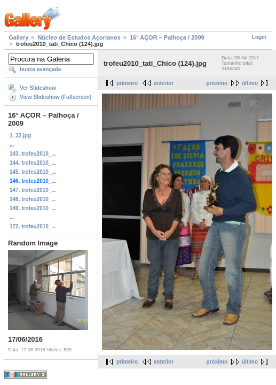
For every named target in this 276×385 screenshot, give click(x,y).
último (250, 83)
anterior (164, 83)
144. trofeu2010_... (33, 163)
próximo (217, 83)
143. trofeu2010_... (33, 154)
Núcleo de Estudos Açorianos (78, 37)
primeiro (127, 83)
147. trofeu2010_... (33, 190)
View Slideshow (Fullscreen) (55, 97)
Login (259, 37)
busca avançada (40, 69)
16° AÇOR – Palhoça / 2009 (167, 37)
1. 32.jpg (20, 135)
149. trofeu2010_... (33, 208)
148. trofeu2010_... (33, 199)
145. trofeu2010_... (33, 172)
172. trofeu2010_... (33, 226)
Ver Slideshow (38, 88)
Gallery (18, 37)
